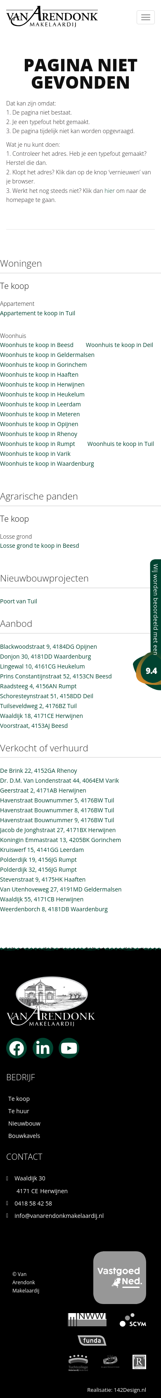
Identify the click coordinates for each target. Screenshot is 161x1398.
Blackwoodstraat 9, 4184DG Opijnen (48, 646)
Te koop (19, 1098)
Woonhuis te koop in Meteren (40, 414)
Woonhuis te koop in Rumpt (37, 444)
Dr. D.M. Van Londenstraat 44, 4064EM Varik (59, 780)
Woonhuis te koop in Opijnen (39, 424)
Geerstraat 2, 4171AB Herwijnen (43, 790)
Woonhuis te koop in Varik (35, 453)
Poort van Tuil (18, 601)
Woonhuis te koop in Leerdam (40, 404)
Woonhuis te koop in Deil (119, 345)
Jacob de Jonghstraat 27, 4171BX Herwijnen (58, 830)
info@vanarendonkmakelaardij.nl (59, 1216)
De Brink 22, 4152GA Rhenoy (38, 770)
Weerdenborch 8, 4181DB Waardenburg (54, 909)
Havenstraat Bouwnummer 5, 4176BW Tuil (57, 800)
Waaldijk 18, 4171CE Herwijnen (41, 716)
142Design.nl (130, 1389)
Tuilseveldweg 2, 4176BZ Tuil (38, 706)
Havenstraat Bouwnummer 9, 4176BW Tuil (57, 820)
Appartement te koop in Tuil (37, 313)
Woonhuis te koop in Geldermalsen (47, 355)
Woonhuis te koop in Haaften (39, 374)
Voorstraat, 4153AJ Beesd (34, 725)
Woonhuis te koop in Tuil (121, 444)
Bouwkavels (24, 1136)
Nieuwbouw (24, 1123)
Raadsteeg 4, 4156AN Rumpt (38, 686)
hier (109, 191)
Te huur (18, 1111)
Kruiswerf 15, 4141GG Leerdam (42, 850)
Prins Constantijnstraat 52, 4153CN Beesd (56, 676)
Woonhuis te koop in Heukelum (42, 394)
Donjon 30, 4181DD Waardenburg (45, 656)
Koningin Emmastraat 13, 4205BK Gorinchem (60, 840)
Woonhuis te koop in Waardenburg (47, 463)
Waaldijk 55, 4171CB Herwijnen (41, 899)
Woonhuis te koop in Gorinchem (43, 364)
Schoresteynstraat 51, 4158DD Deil (46, 696)
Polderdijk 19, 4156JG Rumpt (38, 859)
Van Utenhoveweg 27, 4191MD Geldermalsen (61, 889)
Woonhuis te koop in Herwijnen (42, 384)
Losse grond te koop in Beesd (39, 545)
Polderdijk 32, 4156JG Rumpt (38, 869)
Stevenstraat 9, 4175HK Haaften (42, 879)
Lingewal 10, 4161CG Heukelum (42, 666)
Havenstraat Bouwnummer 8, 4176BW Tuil (57, 810)
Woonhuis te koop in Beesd (36, 345)
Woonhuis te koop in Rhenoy (38, 434)
